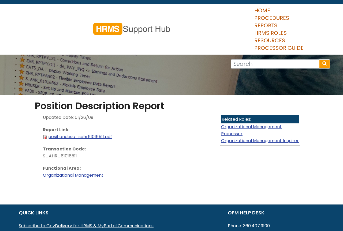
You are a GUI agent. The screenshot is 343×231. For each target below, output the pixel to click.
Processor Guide (298, 13)
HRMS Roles (213, 13)
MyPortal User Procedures (46, 201)
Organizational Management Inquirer (260, 109)
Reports (178, 13)
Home (110, 13)
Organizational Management (73, 144)
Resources (251, 13)
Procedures (142, 13)
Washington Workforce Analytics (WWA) (62, 222)
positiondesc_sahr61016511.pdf (80, 105)
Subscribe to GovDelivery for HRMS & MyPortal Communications (86, 194)
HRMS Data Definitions (42, 215)
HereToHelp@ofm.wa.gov (267, 201)
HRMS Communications (43, 208)
